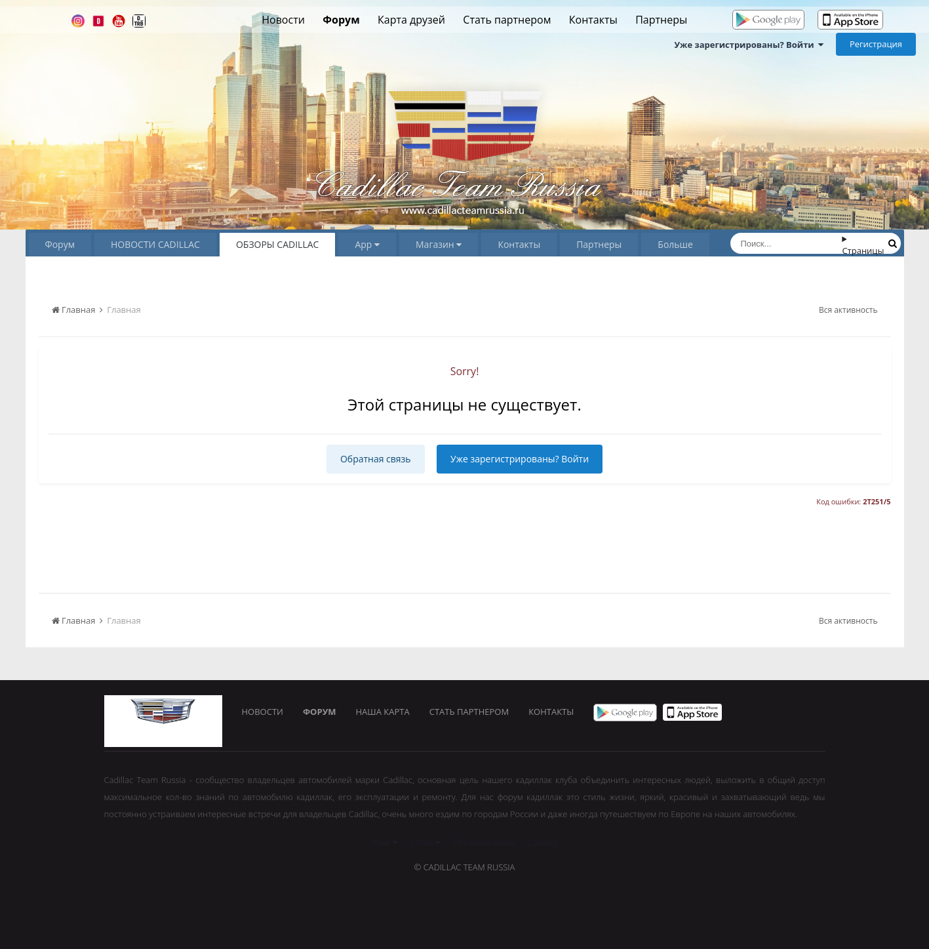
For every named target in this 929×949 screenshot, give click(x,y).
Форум (341, 19)
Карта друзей (411, 19)
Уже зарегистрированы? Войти (748, 44)
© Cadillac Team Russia (464, 867)
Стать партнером (507, 19)
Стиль (425, 842)
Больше (675, 244)
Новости (283, 19)
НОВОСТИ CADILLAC (155, 244)
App (367, 244)
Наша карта (383, 711)
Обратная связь (375, 459)
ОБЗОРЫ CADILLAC (277, 244)
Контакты (593, 19)
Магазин (439, 244)
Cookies (543, 842)
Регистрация (876, 44)
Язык (384, 842)
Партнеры (661, 19)
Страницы (863, 250)
